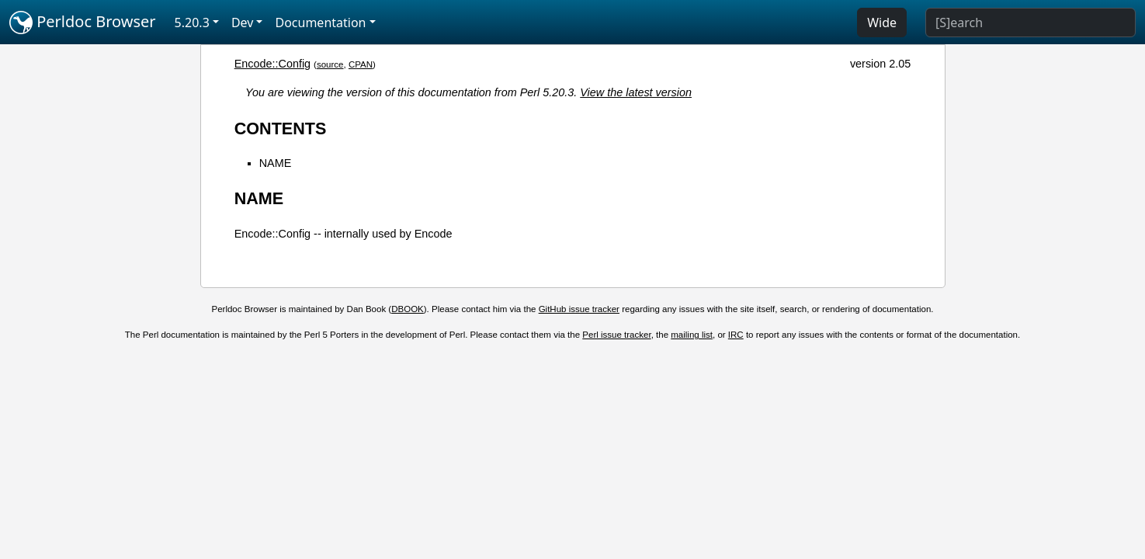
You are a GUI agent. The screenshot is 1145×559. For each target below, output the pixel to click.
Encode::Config (272, 63)
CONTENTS (280, 128)
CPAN (361, 64)
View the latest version (636, 92)
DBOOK (407, 309)
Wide (882, 22)
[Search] (1030, 22)
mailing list (692, 334)
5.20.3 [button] (192, 22)
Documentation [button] (320, 22)
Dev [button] (242, 22)
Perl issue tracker (616, 334)
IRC (736, 334)
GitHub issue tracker (579, 309)
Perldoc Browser (82, 22)
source (330, 64)
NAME (275, 163)
